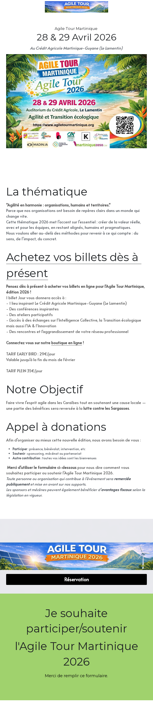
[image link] (76, 101)
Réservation (76, 579)
